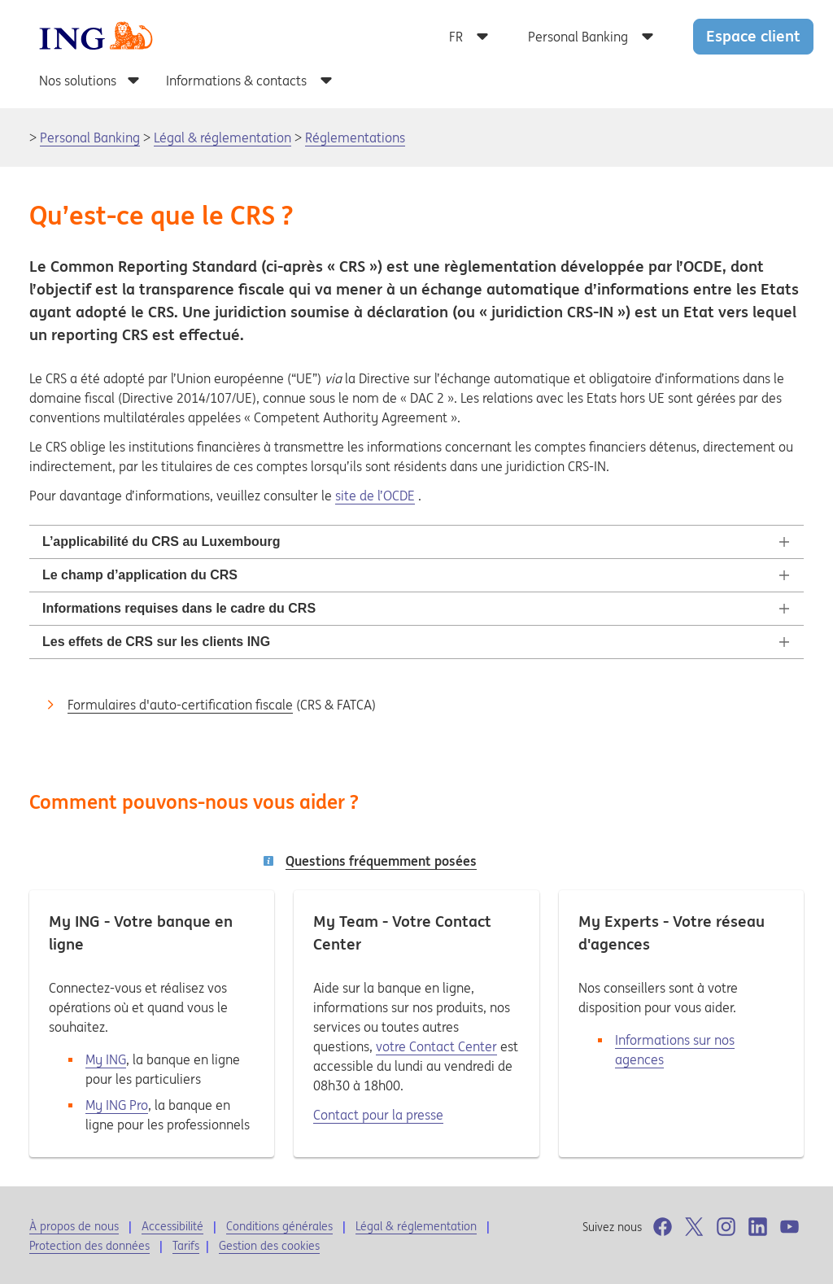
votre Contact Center (436, 1046)
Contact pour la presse (378, 1115)
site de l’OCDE (375, 495)
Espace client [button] (753, 36)
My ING (105, 1059)
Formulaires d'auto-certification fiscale (180, 705)
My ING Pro (116, 1105)
